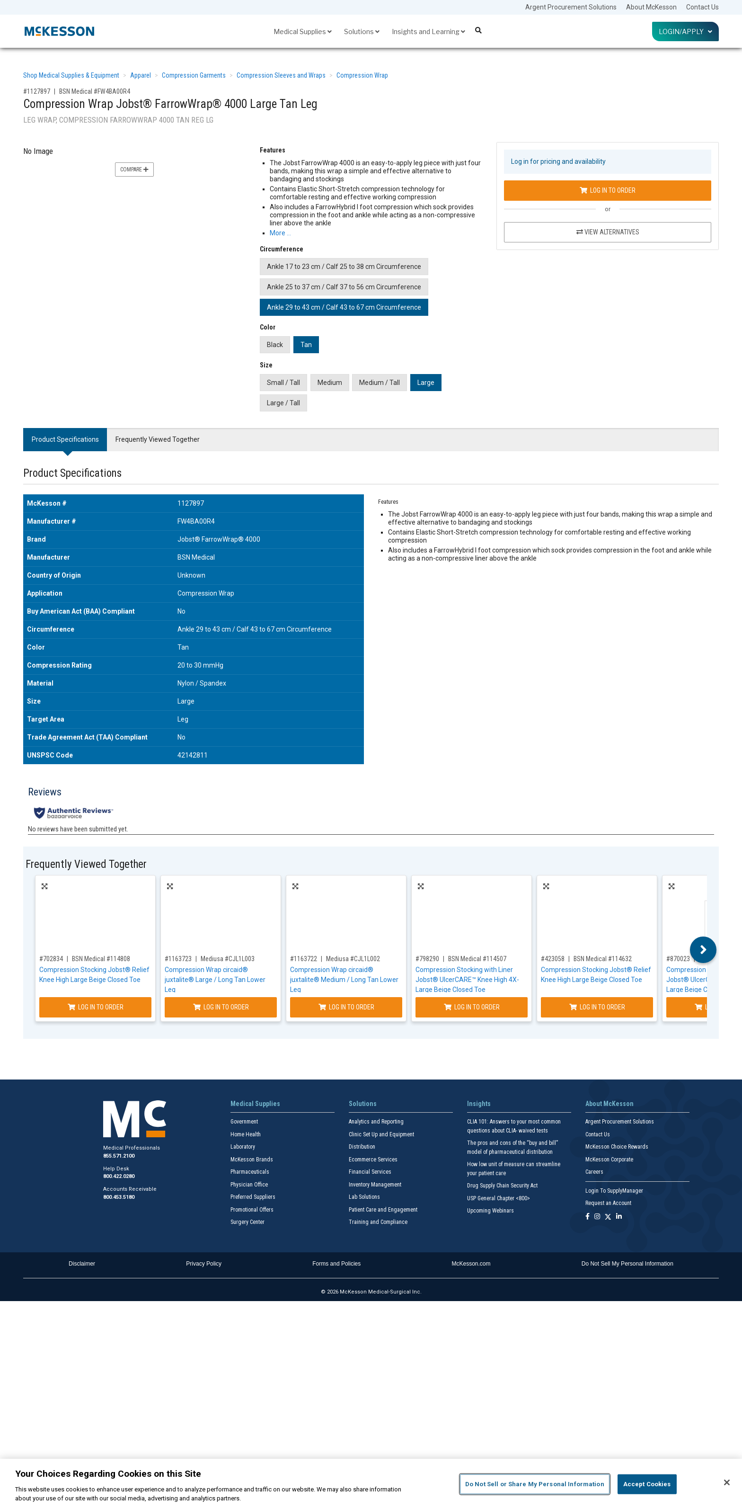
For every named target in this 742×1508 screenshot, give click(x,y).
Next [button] (703, 950)
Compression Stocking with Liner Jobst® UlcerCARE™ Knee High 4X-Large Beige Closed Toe (467, 979)
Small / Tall (283, 382)
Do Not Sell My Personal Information (627, 1263)
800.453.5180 (118, 1197)
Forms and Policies (336, 1263)
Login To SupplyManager (614, 1190)
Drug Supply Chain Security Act (502, 1185)
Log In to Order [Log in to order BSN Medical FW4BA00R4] (608, 190)
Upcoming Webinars (490, 1210)
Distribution (362, 1146)
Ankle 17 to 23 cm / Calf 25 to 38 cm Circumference (344, 266)
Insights (479, 1103)
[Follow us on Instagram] (597, 1217)
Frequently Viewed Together (157, 439)
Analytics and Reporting (376, 1121)
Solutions (362, 31)
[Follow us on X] (608, 1217)
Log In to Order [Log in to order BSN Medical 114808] (96, 1007)
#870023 (678, 959)
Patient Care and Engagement (383, 1209)
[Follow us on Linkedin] (619, 1217)
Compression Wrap (362, 75)
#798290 (427, 959)
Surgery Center (247, 1222)
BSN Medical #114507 (477, 959)
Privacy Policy (203, 1263)
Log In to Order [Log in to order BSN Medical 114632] (597, 1007)
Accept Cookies (647, 1484)
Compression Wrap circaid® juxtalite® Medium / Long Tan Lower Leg (344, 979)
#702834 (51, 959)
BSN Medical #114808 (101, 959)
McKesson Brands (251, 1159)
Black (275, 344)
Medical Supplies (303, 31)
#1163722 (303, 959)
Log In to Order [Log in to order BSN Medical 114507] (472, 1007)
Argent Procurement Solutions (571, 7)
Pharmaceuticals (249, 1172)
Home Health (245, 1134)
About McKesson (651, 7)
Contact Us (702, 7)
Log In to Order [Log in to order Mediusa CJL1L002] (346, 1007)
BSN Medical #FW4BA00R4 (94, 91)
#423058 (553, 959)
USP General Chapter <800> (498, 1198)
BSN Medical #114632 (603, 959)
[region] (371, 1483)
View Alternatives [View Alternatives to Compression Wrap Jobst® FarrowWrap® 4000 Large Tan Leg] (607, 232)
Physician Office (249, 1184)
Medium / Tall (379, 382)
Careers (594, 1172)
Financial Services (370, 1172)
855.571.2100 (118, 1156)
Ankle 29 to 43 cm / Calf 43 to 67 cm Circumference (344, 307)
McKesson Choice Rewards (616, 1146)
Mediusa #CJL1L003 (228, 959)
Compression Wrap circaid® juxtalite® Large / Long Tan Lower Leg (215, 979)
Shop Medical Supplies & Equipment (71, 75)
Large (425, 382)
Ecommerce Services (373, 1159)
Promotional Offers (252, 1209)
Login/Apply (685, 31)
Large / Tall (283, 403)
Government (244, 1121)
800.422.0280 (118, 1176)
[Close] (726, 1482)
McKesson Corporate (609, 1159)
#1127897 (36, 91)
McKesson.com (471, 1263)
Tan (306, 344)
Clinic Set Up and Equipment (381, 1134)
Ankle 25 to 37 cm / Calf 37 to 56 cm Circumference (344, 287)
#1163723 (178, 959)
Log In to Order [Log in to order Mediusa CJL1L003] (221, 1007)
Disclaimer (82, 1263)
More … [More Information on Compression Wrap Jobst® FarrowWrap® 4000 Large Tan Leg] (280, 233)
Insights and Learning (428, 31)
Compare (134, 169)
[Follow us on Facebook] (587, 1217)
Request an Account (608, 1203)
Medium (330, 382)
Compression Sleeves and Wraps (281, 75)
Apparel (140, 75)
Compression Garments (194, 75)
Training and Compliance (378, 1222)
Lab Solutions (364, 1197)
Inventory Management (375, 1184)
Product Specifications (65, 439)
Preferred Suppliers (252, 1197)
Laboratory (242, 1146)
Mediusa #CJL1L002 (353, 959)
